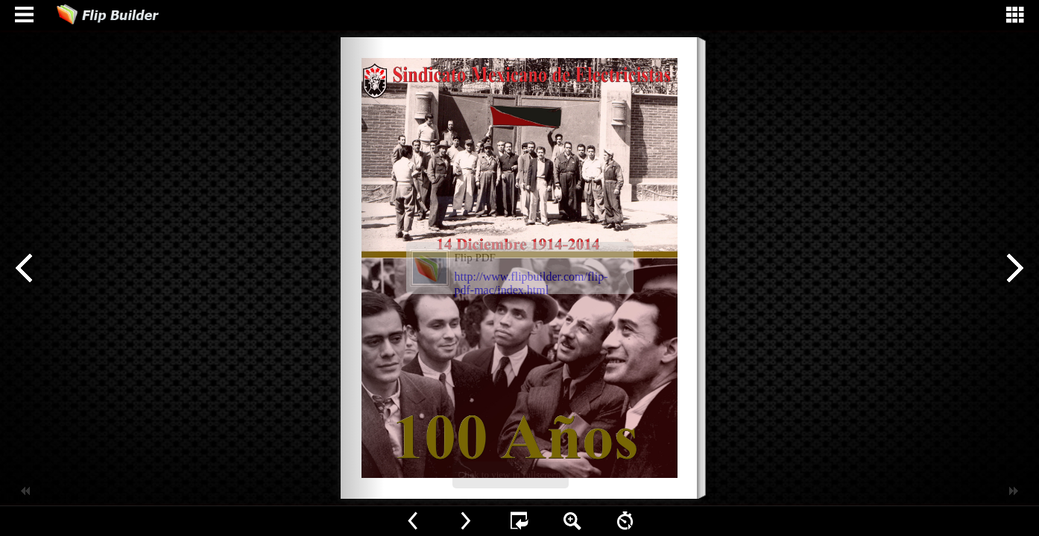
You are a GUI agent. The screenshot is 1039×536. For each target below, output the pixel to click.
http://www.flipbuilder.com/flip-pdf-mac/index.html (531, 283)
